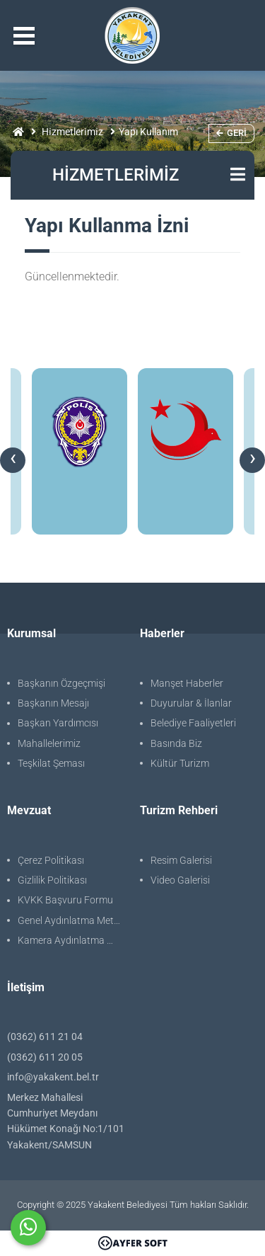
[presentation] (12, 460)
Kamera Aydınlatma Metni (72, 940)
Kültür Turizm (180, 763)
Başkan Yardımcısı (58, 723)
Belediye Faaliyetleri (193, 723)
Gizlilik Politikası (52, 880)
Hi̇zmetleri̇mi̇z (72, 131)
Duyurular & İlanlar (191, 703)
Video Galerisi (180, 880)
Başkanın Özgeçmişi (61, 683)
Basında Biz (176, 743)
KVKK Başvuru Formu (65, 900)
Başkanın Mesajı (53, 703)
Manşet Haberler (187, 683)
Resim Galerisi (181, 860)
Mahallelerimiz (49, 743)
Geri (231, 132)
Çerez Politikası (51, 860)
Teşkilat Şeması (51, 763)
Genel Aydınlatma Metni (70, 920)
